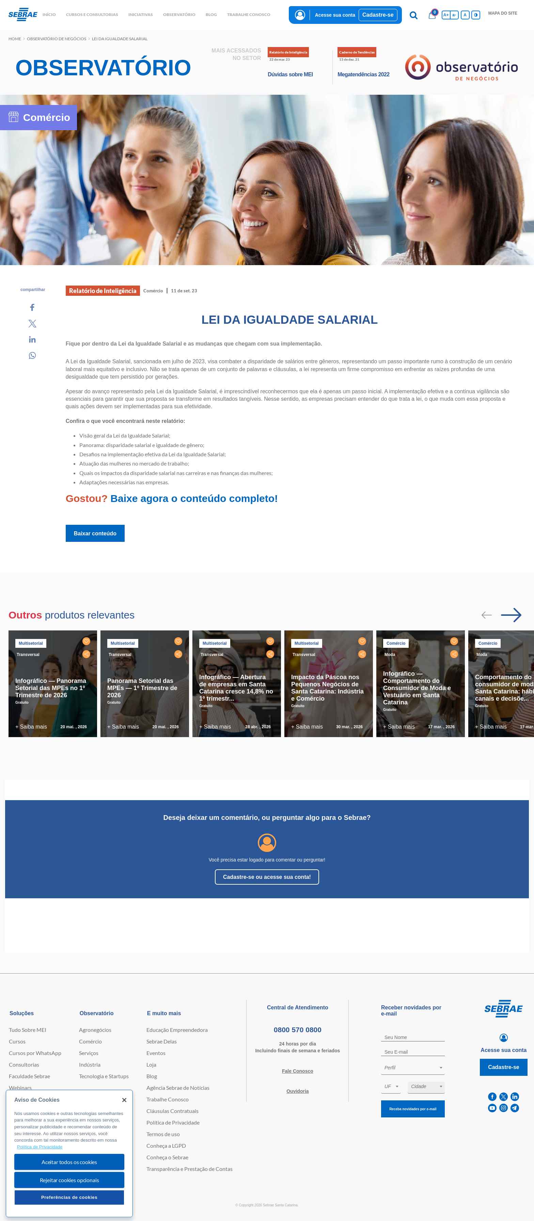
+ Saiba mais (31, 727)
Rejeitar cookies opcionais (69, 1180)
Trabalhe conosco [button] (248, 14)
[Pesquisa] (413, 15)
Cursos (17, 1041)
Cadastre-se (378, 15)
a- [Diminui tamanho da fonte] (454, 15)
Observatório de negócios (56, 38)
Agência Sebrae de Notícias (177, 1087)
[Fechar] (124, 1100)
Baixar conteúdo (95, 533)
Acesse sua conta (335, 15)
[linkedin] (515, 1097)
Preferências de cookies (69, 1197)
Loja (151, 1064)
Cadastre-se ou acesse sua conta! (267, 877)
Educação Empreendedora (177, 1029)
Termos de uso (163, 1134)
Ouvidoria (297, 1091)
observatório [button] (179, 14)
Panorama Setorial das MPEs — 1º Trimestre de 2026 (142, 688)
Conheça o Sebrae (167, 1157)
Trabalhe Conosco (167, 1099)
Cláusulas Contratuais (172, 1111)
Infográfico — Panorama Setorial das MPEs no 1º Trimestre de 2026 (50, 688)
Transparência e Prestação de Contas (189, 1168)
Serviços (88, 1053)
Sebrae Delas (161, 1041)
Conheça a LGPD (166, 1145)
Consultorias (24, 1064)
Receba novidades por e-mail (412, 1109)
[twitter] (503, 1097)
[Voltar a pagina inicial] (23, 15)
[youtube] (492, 1108)
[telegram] (515, 1108)
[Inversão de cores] (475, 15)
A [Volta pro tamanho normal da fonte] (465, 15)
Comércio (90, 1041)
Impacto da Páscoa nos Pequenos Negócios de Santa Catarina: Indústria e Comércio (327, 688)
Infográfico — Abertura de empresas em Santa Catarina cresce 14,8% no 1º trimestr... (236, 688)
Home (15, 38)
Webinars (20, 1087)
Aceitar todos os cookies (69, 1162)
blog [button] (211, 14)
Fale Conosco (297, 1071)
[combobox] (413, 1069)
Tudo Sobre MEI (27, 1029)
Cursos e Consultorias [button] (92, 14)
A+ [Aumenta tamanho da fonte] (446, 15)
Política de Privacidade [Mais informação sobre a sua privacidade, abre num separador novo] (39, 1146)
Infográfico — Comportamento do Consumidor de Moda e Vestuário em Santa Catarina (417, 688)
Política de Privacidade (173, 1122)
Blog (151, 1076)
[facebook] (492, 1097)
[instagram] (503, 1108)
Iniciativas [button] (140, 14)
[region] (69, 1153)
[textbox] (416, 1067)
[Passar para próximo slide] (511, 615)
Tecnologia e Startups (104, 1076)
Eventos (156, 1053)
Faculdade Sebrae (29, 1076)
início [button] (49, 14)
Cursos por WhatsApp (35, 1053)
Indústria (89, 1064)
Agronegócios (95, 1029)
